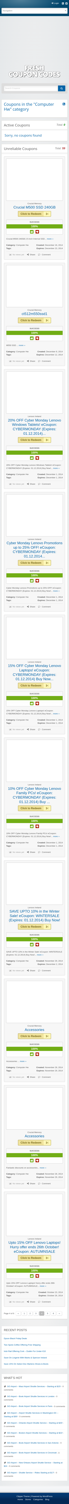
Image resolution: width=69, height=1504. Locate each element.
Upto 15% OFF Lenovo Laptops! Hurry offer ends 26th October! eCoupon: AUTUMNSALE (34, 1247)
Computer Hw (22, 245)
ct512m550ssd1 (34, 314)
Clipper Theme (23, 1496)
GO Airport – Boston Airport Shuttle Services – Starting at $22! (35, 1433)
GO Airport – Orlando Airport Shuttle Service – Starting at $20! (34, 1423)
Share (31, 254)
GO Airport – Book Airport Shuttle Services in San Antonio (33, 1443)
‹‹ (18, 1313)
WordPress (48, 1496)
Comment (44, 254)
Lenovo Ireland (34, 416)
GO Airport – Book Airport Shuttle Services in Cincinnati (32, 1453)
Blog (47, 1499)
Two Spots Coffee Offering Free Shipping (22, 1345)
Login (55, 3)
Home (20, 1499)
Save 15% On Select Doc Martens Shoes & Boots (26, 1364)
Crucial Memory (34, 203)
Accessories (34, 1030)
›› (59, 1313)
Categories (38, 1499)
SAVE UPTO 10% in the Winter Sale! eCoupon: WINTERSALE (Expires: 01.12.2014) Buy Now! (34, 915)
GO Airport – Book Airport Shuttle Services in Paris (29, 1406)
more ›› (50, 239)
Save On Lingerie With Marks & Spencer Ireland (25, 1358)
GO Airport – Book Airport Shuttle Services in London (30, 1396)
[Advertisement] (34, 38)
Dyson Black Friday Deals (15, 1338)
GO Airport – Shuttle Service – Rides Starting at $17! (30, 1473)
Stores (28, 1499)
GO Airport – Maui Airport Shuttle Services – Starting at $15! (34, 1386)
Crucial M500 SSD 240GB (34, 207)
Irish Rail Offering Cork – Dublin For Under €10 (25, 1351)
